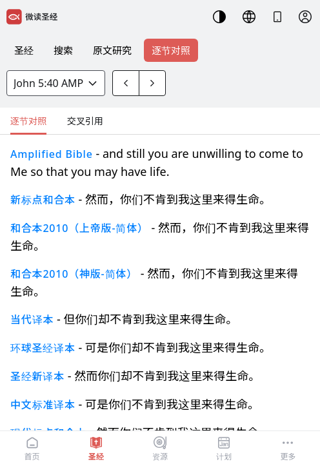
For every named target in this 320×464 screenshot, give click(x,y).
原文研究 (112, 50)
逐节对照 (171, 50)
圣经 (24, 50)
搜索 (63, 50)
